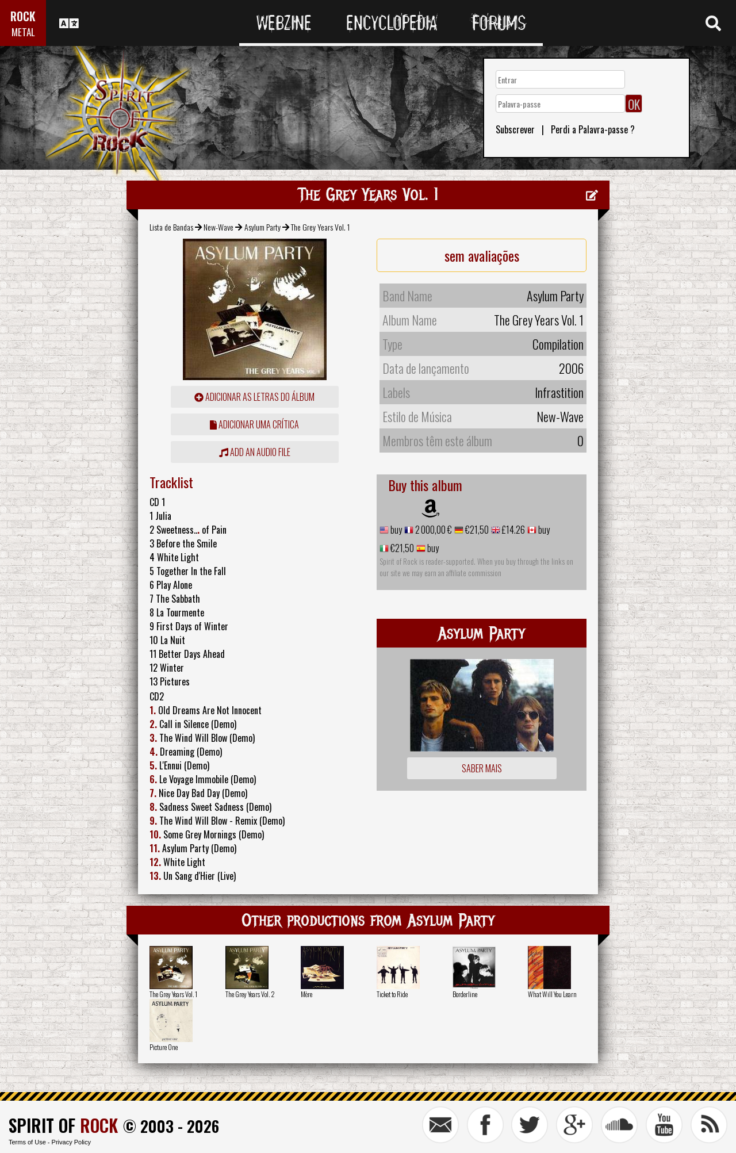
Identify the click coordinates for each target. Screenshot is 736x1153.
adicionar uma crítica (254, 424)
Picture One (164, 1047)
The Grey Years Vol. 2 (250, 994)
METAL (23, 32)
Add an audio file (254, 452)
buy (395, 530)
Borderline (465, 994)
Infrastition (559, 392)
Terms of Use (27, 1142)
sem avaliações (481, 255)
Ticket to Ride (392, 994)
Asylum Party (262, 227)
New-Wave (218, 227)
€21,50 (476, 530)
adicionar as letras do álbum (254, 397)
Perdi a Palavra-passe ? (593, 129)
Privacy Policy (71, 1142)
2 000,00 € (432, 530)
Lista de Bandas (171, 227)
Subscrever (515, 129)
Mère (306, 994)
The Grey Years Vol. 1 (173, 994)
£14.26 (512, 530)
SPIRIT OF (63, 1125)
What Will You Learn (552, 994)
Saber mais (482, 768)
